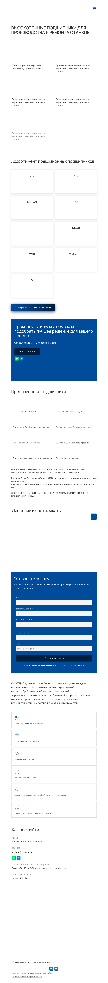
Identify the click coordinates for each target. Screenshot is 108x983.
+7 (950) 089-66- (21, 852)
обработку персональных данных (70, 666)
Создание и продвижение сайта (23, 973)
